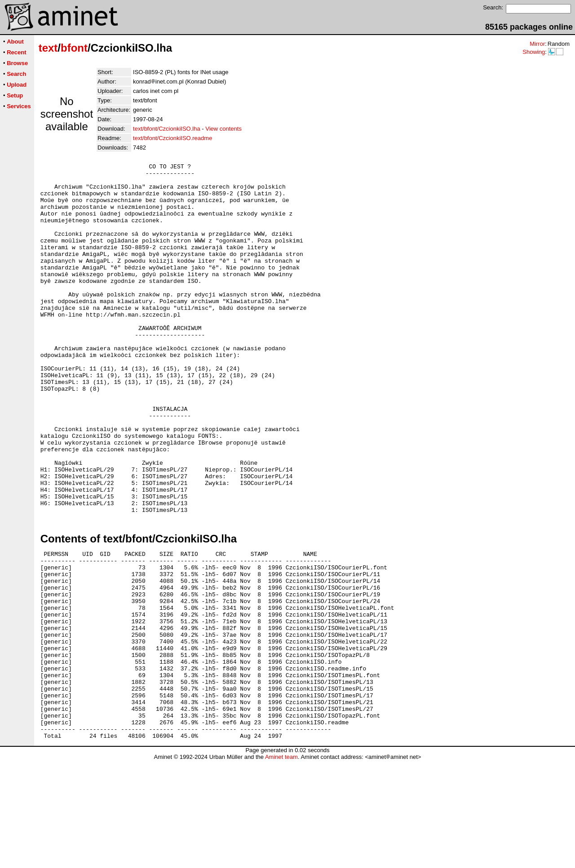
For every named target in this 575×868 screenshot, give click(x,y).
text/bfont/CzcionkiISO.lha (166, 128)
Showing (533, 51)
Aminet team (281, 864)
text (48, 48)
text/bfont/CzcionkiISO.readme (172, 138)
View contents (223, 128)
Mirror (537, 43)
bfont (74, 48)
